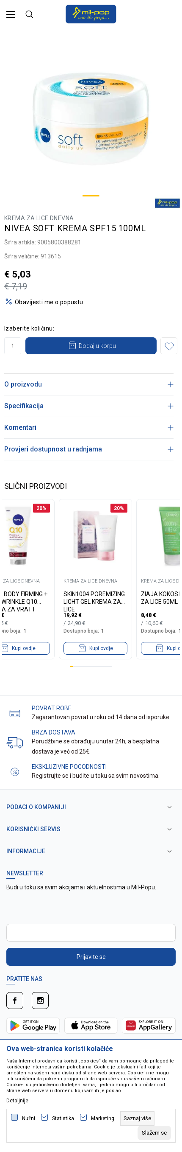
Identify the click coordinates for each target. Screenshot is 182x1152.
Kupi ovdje (101, 648)
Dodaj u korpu (97, 345)
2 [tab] (75, 666)
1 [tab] (91, 195)
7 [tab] (92, 666)
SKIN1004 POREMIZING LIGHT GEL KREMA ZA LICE (94, 598)
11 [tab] (106, 666)
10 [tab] (103, 666)
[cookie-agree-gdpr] (154, 1133)
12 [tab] (110, 666)
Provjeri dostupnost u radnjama (89, 449)
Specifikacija (89, 406)
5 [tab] (85, 666)
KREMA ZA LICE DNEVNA (39, 218)
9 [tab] (100, 666)
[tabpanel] (91, 119)
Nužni (28, 1118)
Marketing (102, 1118)
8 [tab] (96, 666)
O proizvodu (89, 384)
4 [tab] (82, 666)
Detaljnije (17, 1100)
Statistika (63, 1118)
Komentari (89, 427)
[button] (168, 345)
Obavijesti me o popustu (49, 302)
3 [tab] (78, 666)
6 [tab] (89, 666)
